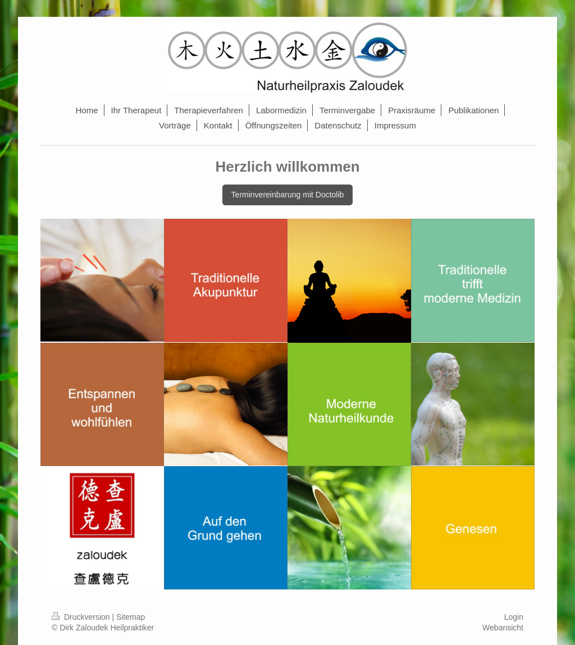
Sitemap (130, 616)
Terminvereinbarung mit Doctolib (287, 194)
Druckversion (82, 616)
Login (513, 616)
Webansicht (502, 627)
